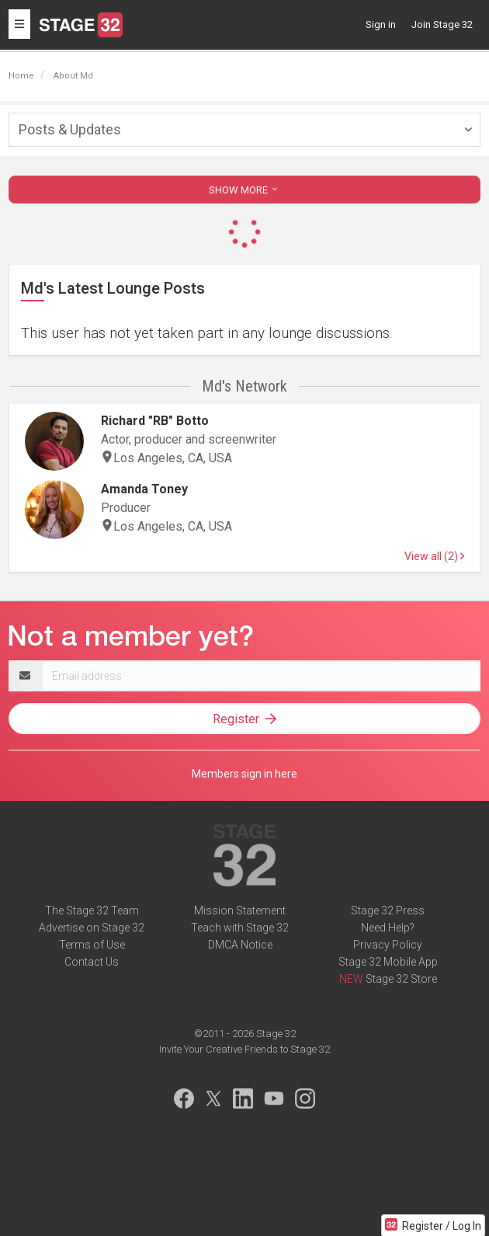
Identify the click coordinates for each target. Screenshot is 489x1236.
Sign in (381, 24)
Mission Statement (240, 910)
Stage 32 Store (401, 979)
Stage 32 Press (388, 910)
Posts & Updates (70, 129)
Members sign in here (244, 774)
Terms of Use (92, 944)
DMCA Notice (240, 944)
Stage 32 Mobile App (388, 962)
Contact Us (91, 962)
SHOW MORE (244, 190)
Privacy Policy (387, 944)
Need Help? (387, 927)
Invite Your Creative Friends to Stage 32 (244, 1049)
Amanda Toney (144, 489)
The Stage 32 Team (92, 910)
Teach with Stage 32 (240, 927)
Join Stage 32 (442, 24)
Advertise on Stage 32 (91, 927)
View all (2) (434, 556)
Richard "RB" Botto (155, 420)
